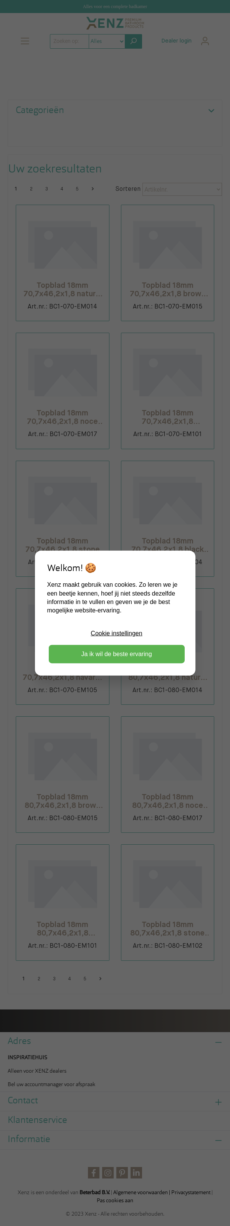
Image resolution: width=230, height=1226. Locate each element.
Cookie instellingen (116, 633)
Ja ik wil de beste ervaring (116, 654)
